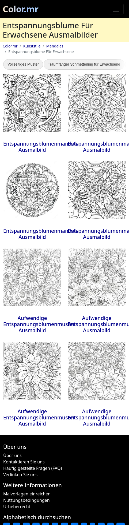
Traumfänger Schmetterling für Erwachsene (84, 64)
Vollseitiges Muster (23, 64)
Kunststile (32, 46)
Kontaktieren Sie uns (24, 462)
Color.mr (21, 9)
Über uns (12, 455)
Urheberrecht (16, 507)
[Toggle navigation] (116, 9)
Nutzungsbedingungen (26, 500)
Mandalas (54, 46)
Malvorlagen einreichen (27, 494)
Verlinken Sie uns (20, 475)
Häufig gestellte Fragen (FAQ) (32, 468)
